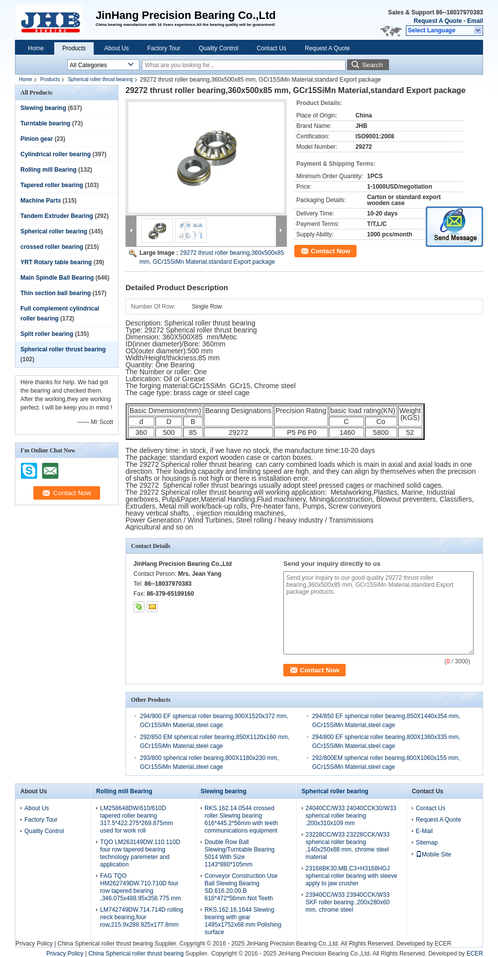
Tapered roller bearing (51, 185)
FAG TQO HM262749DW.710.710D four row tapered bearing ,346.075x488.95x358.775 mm (140, 887)
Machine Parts (40, 200)
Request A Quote (438, 20)
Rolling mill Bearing (48, 169)
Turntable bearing (45, 123)
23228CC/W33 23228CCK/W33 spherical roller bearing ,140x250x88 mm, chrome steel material (348, 845)
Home (36, 48)
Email (475, 20)
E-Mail (424, 831)
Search (372, 65)
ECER (443, 943)
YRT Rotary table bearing (56, 262)
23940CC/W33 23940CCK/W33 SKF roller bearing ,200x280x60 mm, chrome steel (348, 902)
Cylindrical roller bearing (55, 154)
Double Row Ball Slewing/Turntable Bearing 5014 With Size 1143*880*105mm (239, 853)
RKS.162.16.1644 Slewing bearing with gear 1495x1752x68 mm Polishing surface (243, 921)
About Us (116, 48)
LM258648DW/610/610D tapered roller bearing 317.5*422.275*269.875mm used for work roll (136, 819)
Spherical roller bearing (53, 231)
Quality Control (218, 48)
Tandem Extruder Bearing (56, 216)
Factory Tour (163, 48)
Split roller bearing (46, 333)
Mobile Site (433, 854)
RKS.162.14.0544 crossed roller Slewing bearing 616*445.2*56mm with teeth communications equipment (241, 819)
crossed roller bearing (51, 246)
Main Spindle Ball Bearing (57, 277)
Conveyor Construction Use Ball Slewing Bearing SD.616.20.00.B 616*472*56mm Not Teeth (241, 887)
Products (74, 48)
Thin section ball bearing (55, 293)
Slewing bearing (43, 108)
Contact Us (271, 48)
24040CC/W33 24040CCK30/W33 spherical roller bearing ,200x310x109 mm (351, 816)
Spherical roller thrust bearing (100, 79)
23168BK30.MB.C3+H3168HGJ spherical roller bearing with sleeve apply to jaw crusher (351, 876)
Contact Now (330, 251)
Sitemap (427, 842)
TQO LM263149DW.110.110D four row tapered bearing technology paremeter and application (140, 853)
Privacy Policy (34, 943)
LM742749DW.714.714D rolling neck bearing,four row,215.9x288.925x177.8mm (141, 917)
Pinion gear (36, 138)
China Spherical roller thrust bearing (104, 943)
